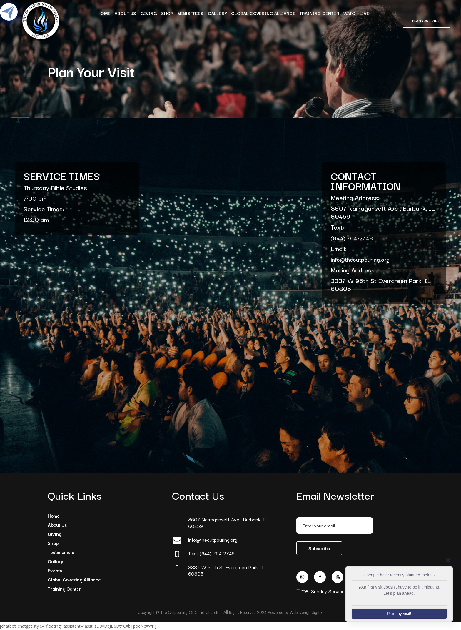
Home (54, 515)
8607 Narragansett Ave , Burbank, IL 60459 (227, 523)
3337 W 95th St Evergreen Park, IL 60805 (226, 570)
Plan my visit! (399, 613)
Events (55, 570)
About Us (57, 524)
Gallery (55, 561)
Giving (54, 533)
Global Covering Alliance (74, 579)
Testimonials (61, 552)
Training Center (64, 588)
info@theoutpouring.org (360, 259)
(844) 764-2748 (352, 237)
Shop (53, 542)
